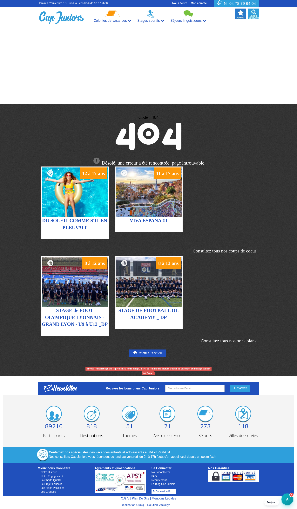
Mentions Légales (164, 498)
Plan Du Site (140, 498)
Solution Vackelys (158, 504)
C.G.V (125, 498)
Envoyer (240, 388)
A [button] (284, 501)
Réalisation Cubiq (132, 504)
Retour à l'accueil (147, 353)
